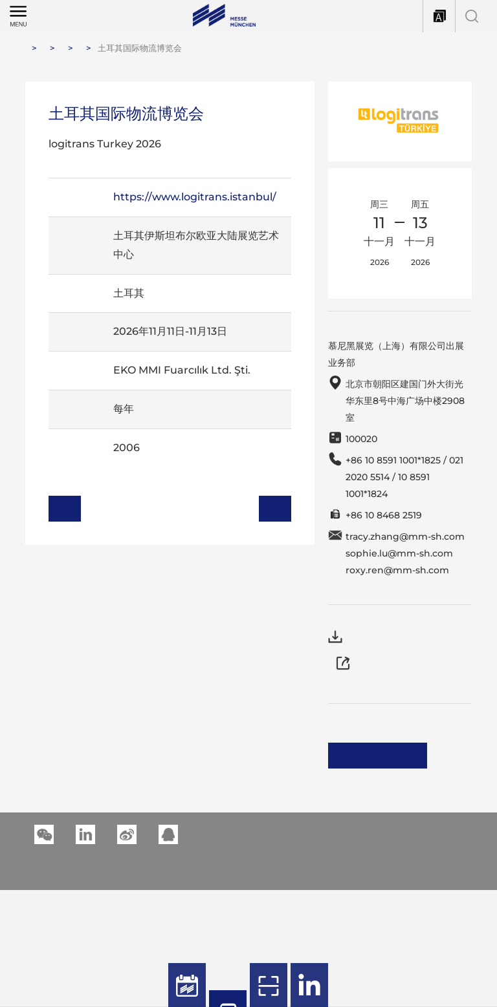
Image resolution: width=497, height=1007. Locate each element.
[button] (85, 807)
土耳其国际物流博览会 (140, 48)
